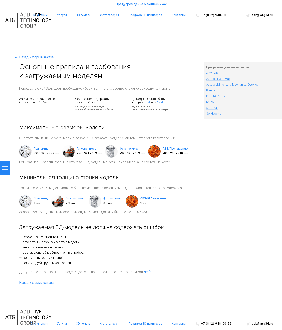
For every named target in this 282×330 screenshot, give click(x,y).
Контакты (179, 15)
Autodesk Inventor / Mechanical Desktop (232, 84)
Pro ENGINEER (215, 96)
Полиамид (41, 148)
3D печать (83, 15)
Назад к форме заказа (36, 57)
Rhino (210, 102)
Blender (211, 90)
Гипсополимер (86, 148)
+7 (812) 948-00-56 (216, 15)
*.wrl (160, 102)
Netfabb (149, 272)
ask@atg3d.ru (262, 15)
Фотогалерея (109, 15)
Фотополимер (129, 148)
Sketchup (212, 107)
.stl (149, 102)
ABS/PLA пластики (175, 148)
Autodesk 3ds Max (218, 78)
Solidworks (213, 113)
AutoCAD (212, 73)
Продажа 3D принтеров (145, 15)
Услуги (62, 15)
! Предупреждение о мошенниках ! (141, 4)
